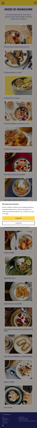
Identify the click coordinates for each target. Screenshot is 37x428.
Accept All (19, 218)
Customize (18, 223)
